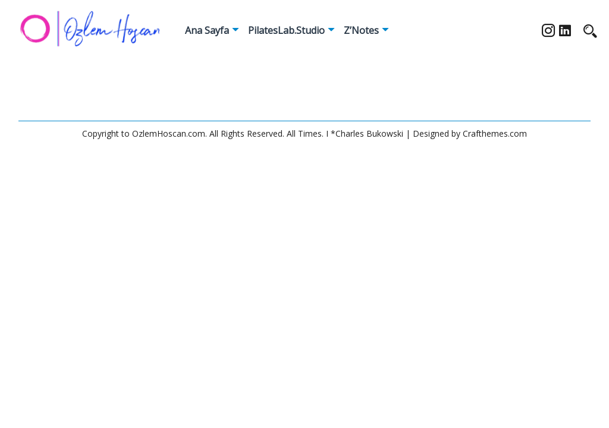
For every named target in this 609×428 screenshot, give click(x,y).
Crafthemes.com (495, 133)
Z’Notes (361, 30)
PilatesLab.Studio (286, 30)
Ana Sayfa (207, 30)
